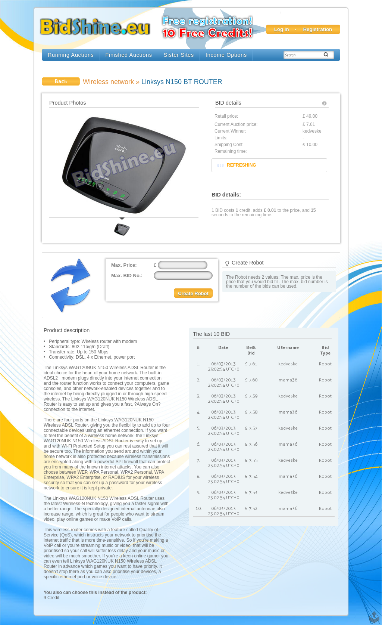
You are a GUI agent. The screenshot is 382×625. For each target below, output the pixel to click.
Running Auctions (71, 55)
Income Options (226, 55)
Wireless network (108, 82)
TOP (372, 613)
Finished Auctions (129, 55)
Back (61, 81)
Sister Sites (179, 55)
